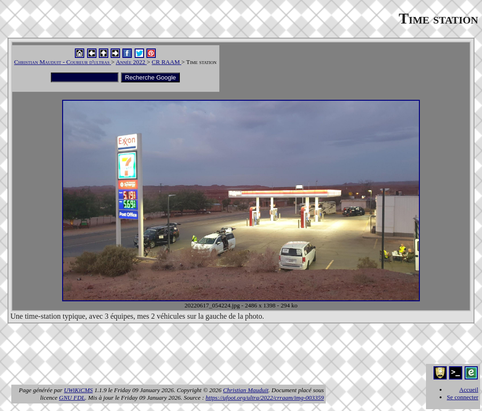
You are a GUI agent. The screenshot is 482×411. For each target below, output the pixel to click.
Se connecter (462, 397)
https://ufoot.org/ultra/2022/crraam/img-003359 (265, 397)
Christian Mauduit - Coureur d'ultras (62, 61)
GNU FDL (72, 397)
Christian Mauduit (245, 390)
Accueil (468, 389)
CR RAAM (166, 61)
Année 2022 (131, 61)
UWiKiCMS (78, 390)
